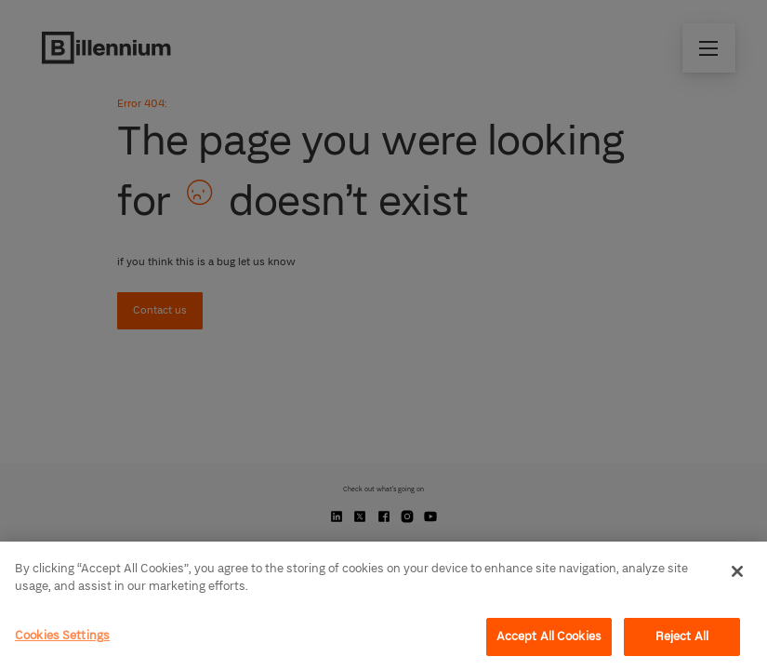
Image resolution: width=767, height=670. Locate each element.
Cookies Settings (62, 635)
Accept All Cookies (549, 636)
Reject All (681, 636)
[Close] (737, 571)
